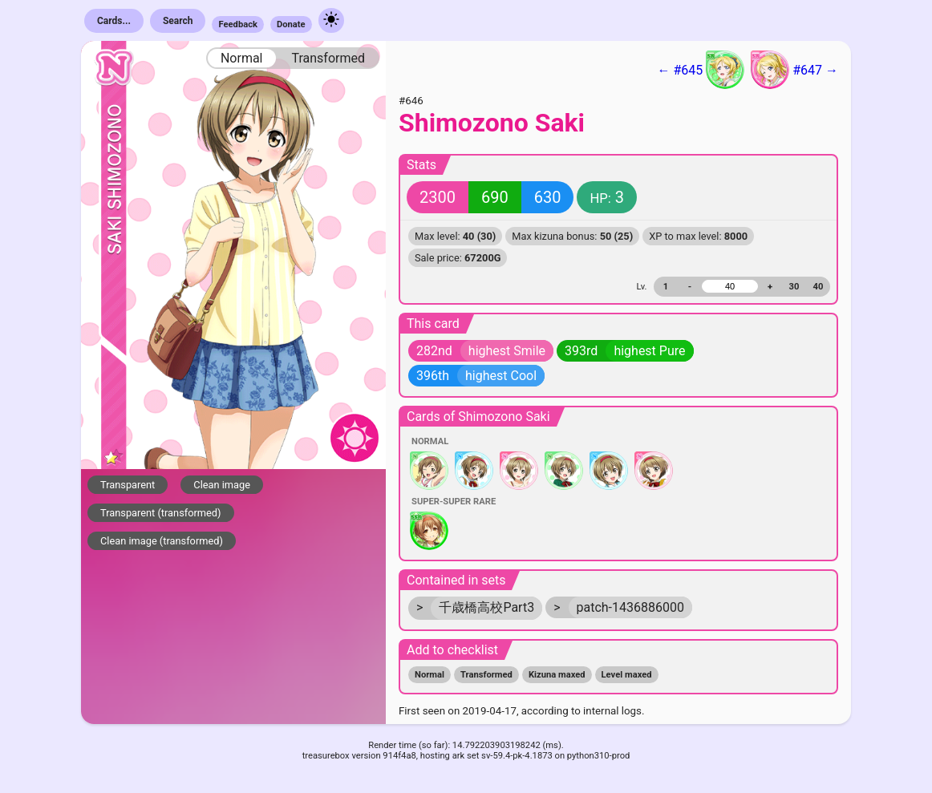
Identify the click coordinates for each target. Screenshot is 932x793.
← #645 (700, 70)
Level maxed (627, 675)
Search (178, 20)
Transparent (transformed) (160, 513)
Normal (242, 58)
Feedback (237, 24)
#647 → (794, 70)
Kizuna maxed (557, 675)
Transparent (127, 485)
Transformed (328, 58)
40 (818, 286)
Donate (291, 24)
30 (794, 286)
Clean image (221, 485)
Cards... (114, 20)
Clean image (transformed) (161, 541)
